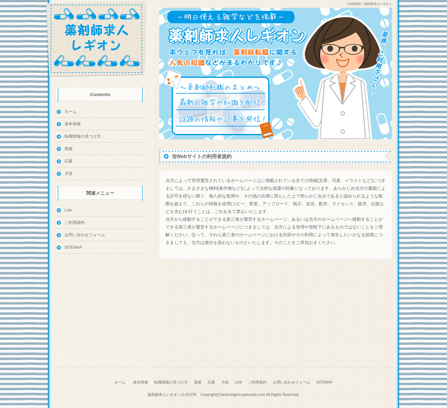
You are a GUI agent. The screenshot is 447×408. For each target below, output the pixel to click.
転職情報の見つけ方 (83, 136)
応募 (69, 161)
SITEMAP (73, 247)
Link (68, 210)
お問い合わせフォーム (85, 235)
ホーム (71, 111)
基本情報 (73, 124)
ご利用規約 (75, 222)
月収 (69, 173)
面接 (69, 148)
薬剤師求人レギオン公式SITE (172, 394)
